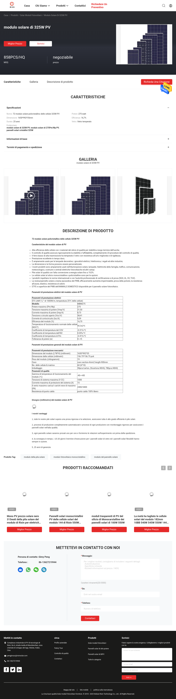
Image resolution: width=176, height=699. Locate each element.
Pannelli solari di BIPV (96, 654)
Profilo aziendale (60, 643)
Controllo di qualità (61, 653)
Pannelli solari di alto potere (98, 649)
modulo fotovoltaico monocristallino (69, 457)
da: (83, 589)
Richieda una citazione (157, 81)
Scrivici (40, 43)
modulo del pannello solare (106, 457)
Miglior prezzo (15, 43)
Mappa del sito (69, 690)
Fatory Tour (58, 648)
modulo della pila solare (34, 457)
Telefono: (86, 603)
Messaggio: (87, 556)
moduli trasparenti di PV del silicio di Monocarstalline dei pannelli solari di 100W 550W (108, 519)
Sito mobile (84, 690)
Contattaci (90, 618)
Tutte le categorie (94, 660)
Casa (6, 15)
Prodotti (14, 15)
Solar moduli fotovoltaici (31, 15)
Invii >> (129, 677)
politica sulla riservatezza (102, 690)
